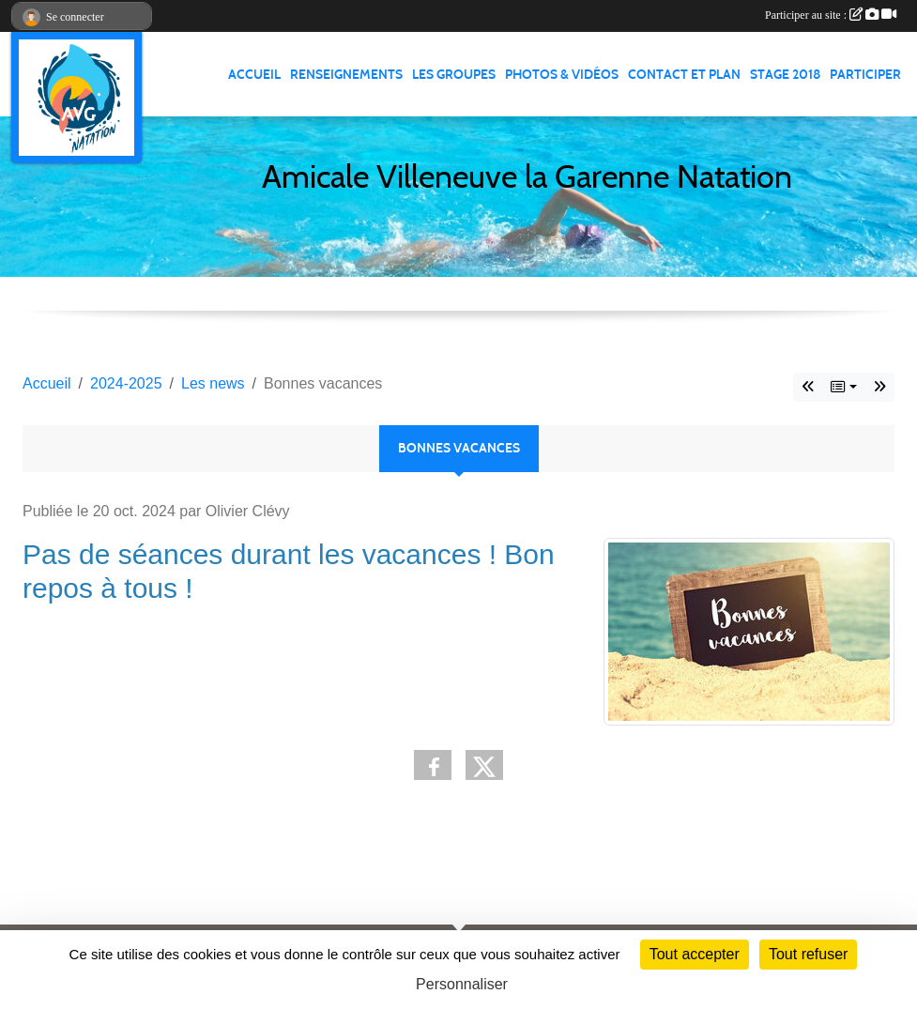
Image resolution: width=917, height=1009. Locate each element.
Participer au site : (830, 15)
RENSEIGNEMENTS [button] (346, 75)
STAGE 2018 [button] (785, 75)
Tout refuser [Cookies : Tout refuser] (808, 954)
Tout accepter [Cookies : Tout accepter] (695, 954)
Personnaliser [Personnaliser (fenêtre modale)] (462, 984)
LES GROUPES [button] (454, 75)
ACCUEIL (254, 75)
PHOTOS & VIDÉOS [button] (562, 75)
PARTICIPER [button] (865, 75)
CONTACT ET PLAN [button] (684, 75)
